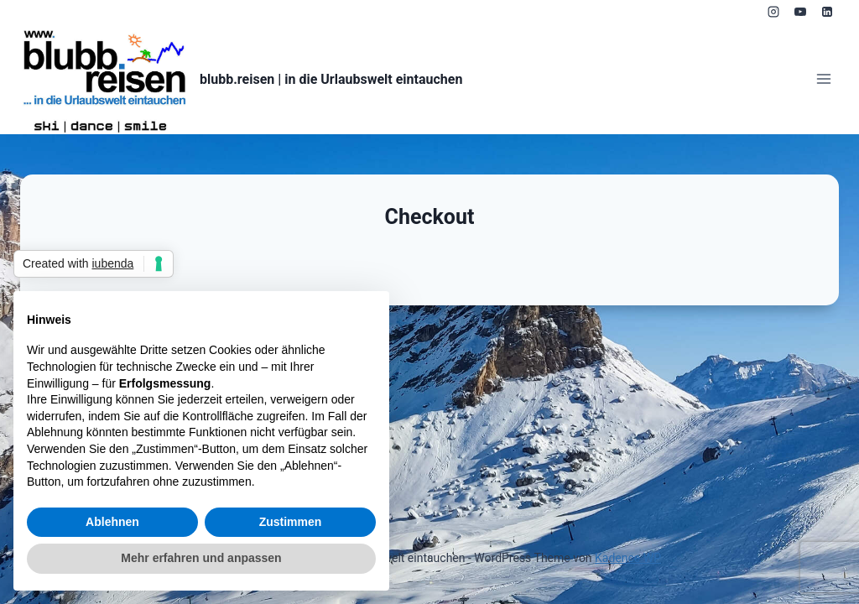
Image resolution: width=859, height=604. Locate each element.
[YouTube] (800, 11)
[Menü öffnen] (823, 79)
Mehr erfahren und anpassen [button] (201, 558)
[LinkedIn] (827, 11)
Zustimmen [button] (290, 521)
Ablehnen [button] (112, 521)
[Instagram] (773, 11)
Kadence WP (628, 558)
